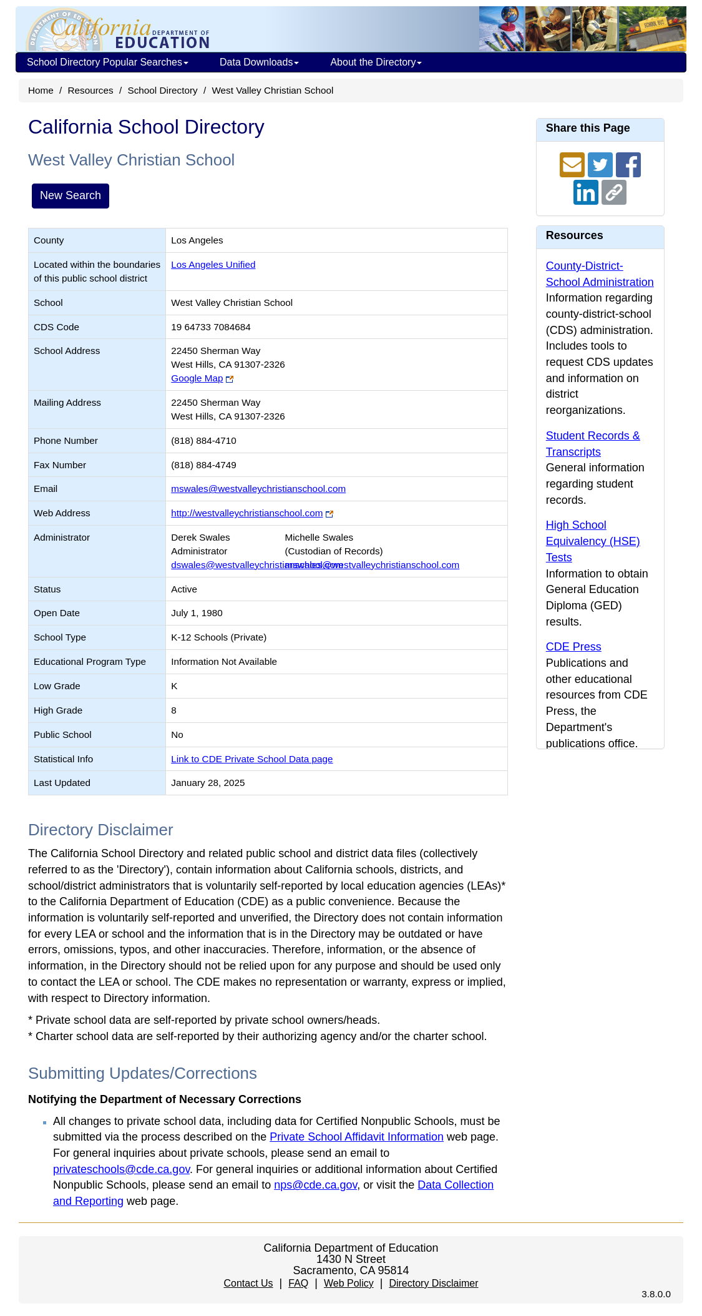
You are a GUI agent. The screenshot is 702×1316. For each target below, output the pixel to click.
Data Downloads (259, 62)
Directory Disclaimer (433, 1283)
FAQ (298, 1283)
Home (41, 90)
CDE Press (574, 647)
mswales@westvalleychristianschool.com (258, 488)
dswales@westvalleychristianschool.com (257, 564)
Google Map (197, 378)
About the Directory (376, 62)
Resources (91, 90)
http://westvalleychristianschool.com (247, 513)
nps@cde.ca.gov (315, 1185)
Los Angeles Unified (213, 264)
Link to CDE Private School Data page (252, 759)
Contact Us (248, 1283)
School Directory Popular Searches (107, 62)
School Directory (162, 90)
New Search (70, 195)
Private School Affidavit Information (357, 1137)
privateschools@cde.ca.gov (121, 1169)
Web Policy (349, 1283)
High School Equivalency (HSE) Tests (593, 541)
